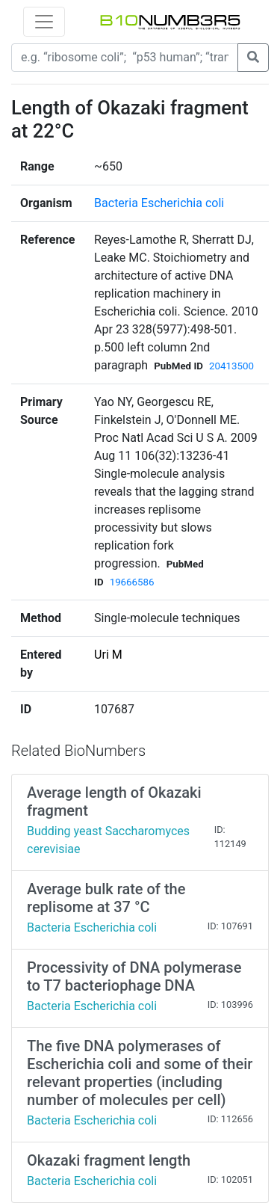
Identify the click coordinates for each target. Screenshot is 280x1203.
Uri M (108, 654)
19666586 (132, 582)
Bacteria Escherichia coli (159, 203)
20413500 (231, 366)
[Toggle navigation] (44, 22)
